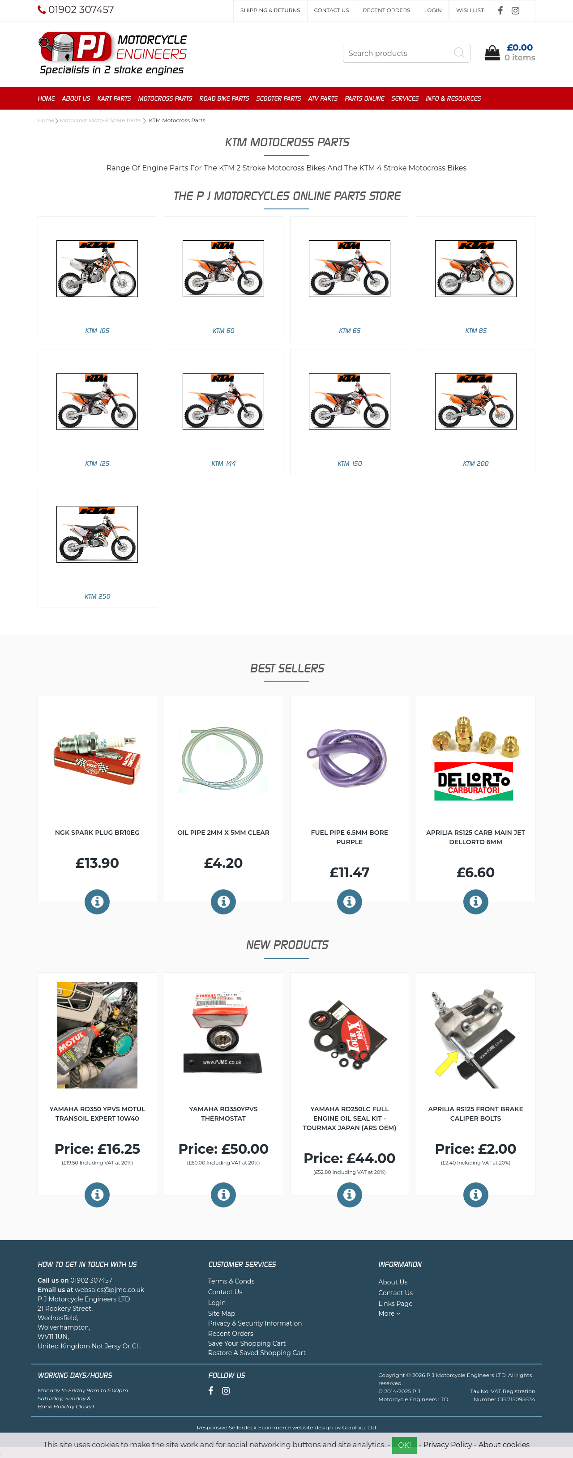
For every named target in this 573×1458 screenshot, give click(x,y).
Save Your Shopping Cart (247, 1343)
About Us (76, 98)
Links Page (395, 1304)
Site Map (221, 1313)
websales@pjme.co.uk (109, 1290)
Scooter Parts (278, 98)
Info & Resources (453, 98)
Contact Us (331, 10)
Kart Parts (114, 98)
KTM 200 (475, 463)
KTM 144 (223, 463)
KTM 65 (349, 330)
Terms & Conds (231, 1281)
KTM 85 (476, 330)
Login (433, 10)
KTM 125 (97, 463)
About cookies (504, 1445)
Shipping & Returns (270, 10)
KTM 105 (97, 330)
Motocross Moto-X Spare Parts (101, 120)
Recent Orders (387, 10)
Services (405, 98)
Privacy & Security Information (255, 1323)
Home (46, 98)
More (389, 1313)
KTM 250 (97, 596)
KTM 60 (223, 330)
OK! (404, 1445)
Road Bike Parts (224, 98)
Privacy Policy (447, 1445)
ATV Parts (323, 98)
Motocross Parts (165, 98)
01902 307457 (91, 1280)
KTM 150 (350, 463)
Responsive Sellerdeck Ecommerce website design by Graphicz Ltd (286, 1427)
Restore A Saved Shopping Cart (257, 1353)
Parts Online (364, 98)
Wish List (470, 10)
